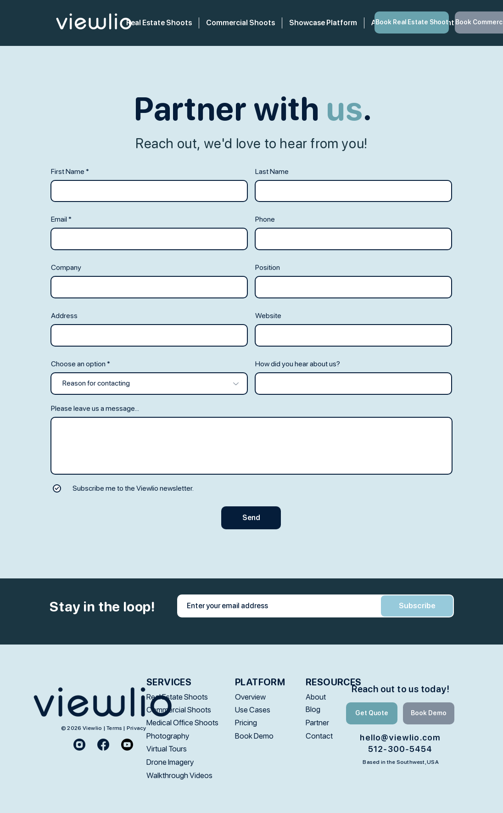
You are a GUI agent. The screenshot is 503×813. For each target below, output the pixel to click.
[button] (240, 22)
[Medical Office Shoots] (182, 723)
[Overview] (262, 697)
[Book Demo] (262, 736)
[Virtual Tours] (173, 749)
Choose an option (78, 364)
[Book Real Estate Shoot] (411, 22)
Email (59, 219)
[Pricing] (262, 723)
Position (267, 267)
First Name (67, 171)
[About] (335, 697)
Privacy (136, 728)
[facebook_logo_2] (103, 745)
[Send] (251, 517)
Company (66, 267)
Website (268, 316)
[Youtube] (127, 745)
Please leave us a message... (95, 408)
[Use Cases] (262, 710)
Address (64, 316)
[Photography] (173, 736)
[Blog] (335, 709)
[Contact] (335, 736)
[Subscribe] (417, 605)
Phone (265, 219)
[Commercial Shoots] (178, 710)
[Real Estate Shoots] (177, 697)
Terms (114, 728)
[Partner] (335, 723)
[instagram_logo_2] (79, 745)
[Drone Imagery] (173, 762)
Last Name (272, 171)
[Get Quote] (371, 713)
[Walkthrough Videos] (179, 775)
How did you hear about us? (297, 364)
